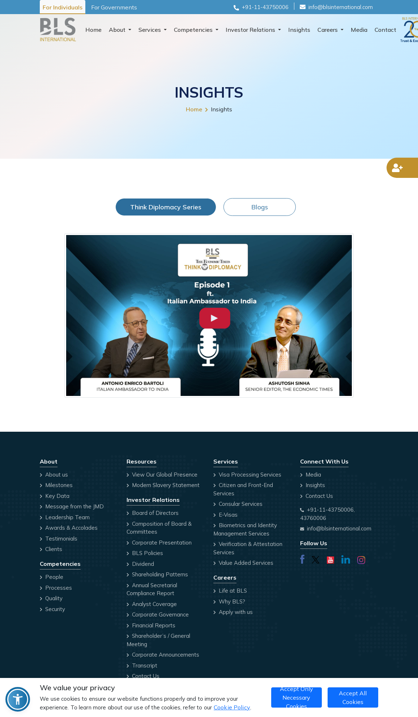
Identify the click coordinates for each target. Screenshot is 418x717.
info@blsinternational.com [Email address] (339, 528)
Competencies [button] (194, 29)
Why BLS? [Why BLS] (229, 601)
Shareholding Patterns (157, 574)
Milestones (56, 485)
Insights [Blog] (312, 485)
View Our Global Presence (162, 474)
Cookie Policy (232, 707)
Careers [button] (328, 29)
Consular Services (238, 503)
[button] (17, 699)
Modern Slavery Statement (163, 485)
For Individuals (62, 7)
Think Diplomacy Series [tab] (165, 207)
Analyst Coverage (152, 604)
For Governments (114, 7)
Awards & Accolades (69, 527)
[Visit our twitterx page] (316, 558)
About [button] (118, 29)
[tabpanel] (209, 316)
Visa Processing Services (247, 474)
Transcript (142, 665)
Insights (299, 29)
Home (93, 29)
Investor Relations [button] (251, 29)
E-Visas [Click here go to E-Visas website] (225, 514)
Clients (51, 549)
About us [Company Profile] (54, 474)
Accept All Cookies (353, 697)
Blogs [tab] (259, 207)
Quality (51, 598)
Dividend (140, 563)
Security (52, 609)
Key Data (54, 495)
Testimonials (58, 538)
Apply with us (233, 612)
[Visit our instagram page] (361, 558)
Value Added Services (243, 562)
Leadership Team (65, 517)
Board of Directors (153, 512)
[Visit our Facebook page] (302, 558)
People (51, 576)
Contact (385, 29)
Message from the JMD (72, 506)
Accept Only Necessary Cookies (296, 697)
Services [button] (150, 29)
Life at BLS (230, 590)
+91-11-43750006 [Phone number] (265, 7)
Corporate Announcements (163, 654)
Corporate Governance (158, 614)
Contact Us (143, 676)
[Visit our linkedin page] (345, 558)
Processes (56, 587)
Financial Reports (151, 625)
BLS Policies (145, 553)
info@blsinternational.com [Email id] (340, 7)
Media (359, 29)
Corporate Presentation (159, 542)
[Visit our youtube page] (330, 558)
